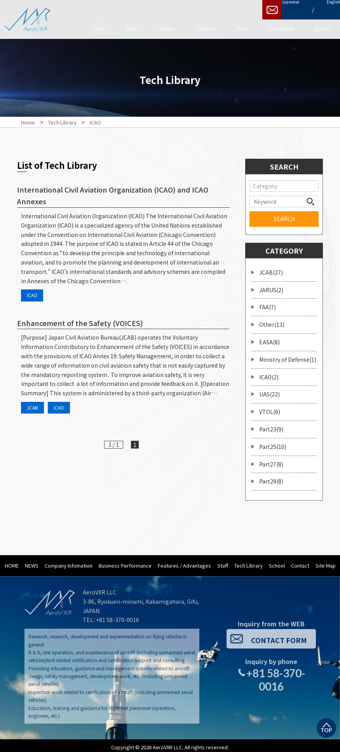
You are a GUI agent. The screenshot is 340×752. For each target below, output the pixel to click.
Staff (222, 561)
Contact (300, 561)
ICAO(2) (269, 373)
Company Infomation (68, 561)
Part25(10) (272, 443)
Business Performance (125, 561)
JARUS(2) (271, 286)
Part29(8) (271, 477)
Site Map (326, 561)
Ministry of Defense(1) (287, 355)
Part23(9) (271, 425)
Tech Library (248, 561)
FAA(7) (267, 303)
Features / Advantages (184, 561)
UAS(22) (269, 390)
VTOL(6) (269, 408)
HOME (12, 561)
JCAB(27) (271, 268)
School (277, 561)
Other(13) (271, 320)
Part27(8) (271, 460)
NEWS (31, 561)
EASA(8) (269, 338)
